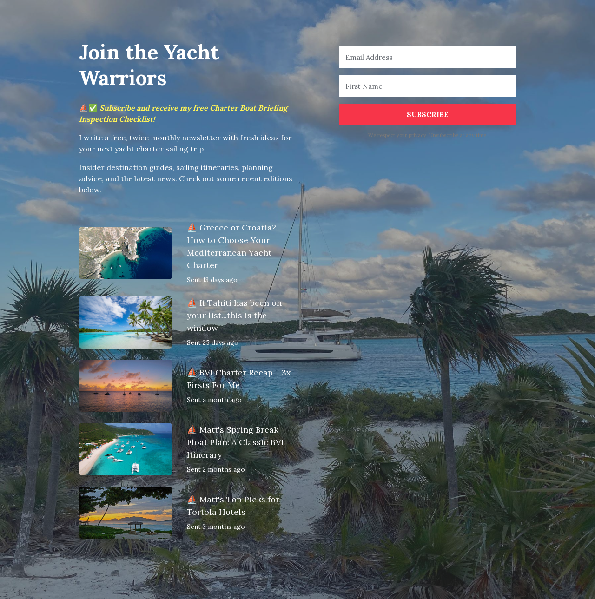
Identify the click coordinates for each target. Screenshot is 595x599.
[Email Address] (427, 57)
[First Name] (427, 86)
